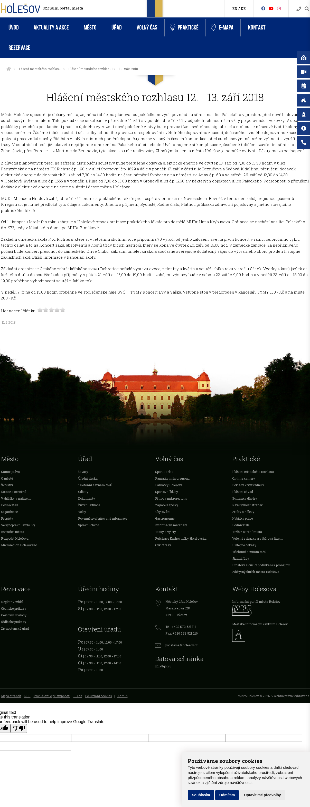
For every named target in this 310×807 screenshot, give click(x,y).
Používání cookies (98, 696)
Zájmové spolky (166, 505)
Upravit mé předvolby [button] (262, 795)
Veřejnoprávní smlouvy (18, 525)
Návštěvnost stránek (247, 505)
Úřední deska (88, 478)
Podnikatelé (9, 505)
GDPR (77, 696)
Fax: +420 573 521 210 (181, 633)
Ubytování (162, 512)
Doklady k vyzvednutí (248, 485)
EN (235, 8)
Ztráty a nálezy (243, 512)
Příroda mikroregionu (171, 498)
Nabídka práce (242, 518)
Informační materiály (171, 525)
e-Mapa (222, 28)
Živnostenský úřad (15, 628)
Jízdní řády (240, 558)
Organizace (9, 512)
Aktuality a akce (51, 27)
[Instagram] (279, 8)
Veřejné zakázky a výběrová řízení (257, 538)
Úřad (116, 27)
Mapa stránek (11, 696)
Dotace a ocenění (13, 492)
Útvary (83, 472)
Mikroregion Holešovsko (19, 545)
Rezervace (19, 48)
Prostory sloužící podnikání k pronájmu (261, 565)
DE (243, 8)
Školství (7, 485)
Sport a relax (164, 472)
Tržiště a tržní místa (247, 532)
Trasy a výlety (165, 532)
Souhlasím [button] (201, 795)
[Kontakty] (298, 9)
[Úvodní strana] (8, 69)
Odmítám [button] (227, 795)
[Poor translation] (19, 728)
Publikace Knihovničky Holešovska (180, 538)
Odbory (83, 492)
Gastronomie (164, 518)
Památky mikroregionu (172, 478)
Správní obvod (88, 525)
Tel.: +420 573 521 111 (180, 627)
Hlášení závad (242, 492)
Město (90, 27)
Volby (82, 512)
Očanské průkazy (13, 608)
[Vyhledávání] (307, 9)
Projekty (7, 518)
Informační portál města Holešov (256, 601)
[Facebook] (263, 8)
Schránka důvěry (244, 498)
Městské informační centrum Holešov (260, 624)
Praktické (184, 28)
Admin (122, 696)
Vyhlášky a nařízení (16, 498)
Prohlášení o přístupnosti (52, 696)
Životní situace (89, 505)
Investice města (12, 532)
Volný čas (147, 27)
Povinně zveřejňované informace (102, 518)
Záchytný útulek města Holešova (255, 572)
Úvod (13, 27)
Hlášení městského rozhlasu (39, 69)
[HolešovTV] (271, 8)
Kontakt (257, 27)
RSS (27, 696)
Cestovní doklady (13, 615)
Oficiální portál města (63, 8)
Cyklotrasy (163, 545)
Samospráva (10, 472)
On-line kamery (243, 478)
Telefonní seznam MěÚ (95, 485)
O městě (7, 478)
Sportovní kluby (166, 492)
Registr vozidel (12, 602)
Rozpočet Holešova (15, 538)
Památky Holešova (169, 485)
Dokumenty (86, 498)
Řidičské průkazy (13, 622)
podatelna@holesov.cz (181, 645)
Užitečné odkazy (244, 545)
